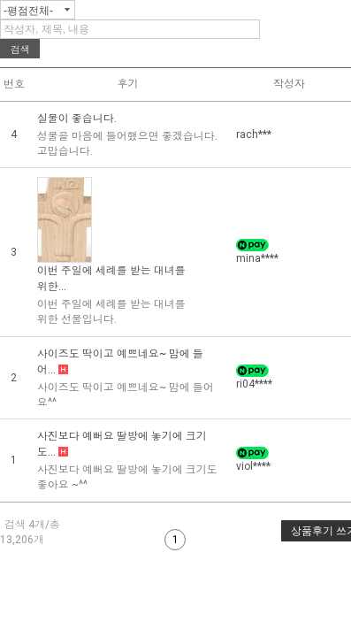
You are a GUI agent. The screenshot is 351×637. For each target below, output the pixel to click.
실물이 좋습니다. (77, 118)
